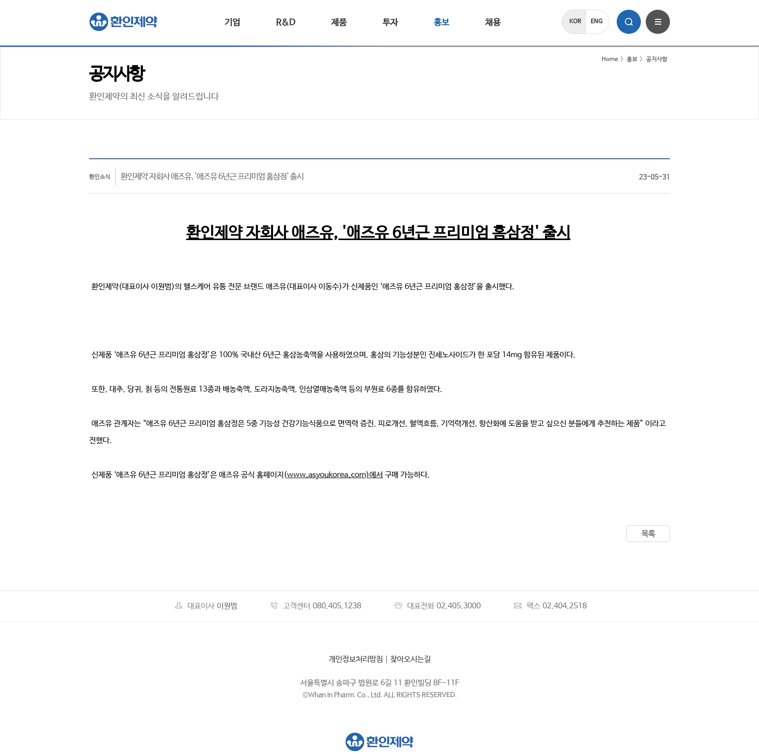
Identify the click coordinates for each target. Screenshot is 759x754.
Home (604, 59)
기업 (232, 23)
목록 (648, 534)
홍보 (441, 23)
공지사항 (657, 59)
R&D (285, 23)
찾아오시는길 (410, 659)
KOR (575, 21)
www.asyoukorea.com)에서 (335, 475)
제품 (339, 23)
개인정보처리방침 (356, 659)
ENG (597, 21)
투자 (390, 23)
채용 (493, 23)
